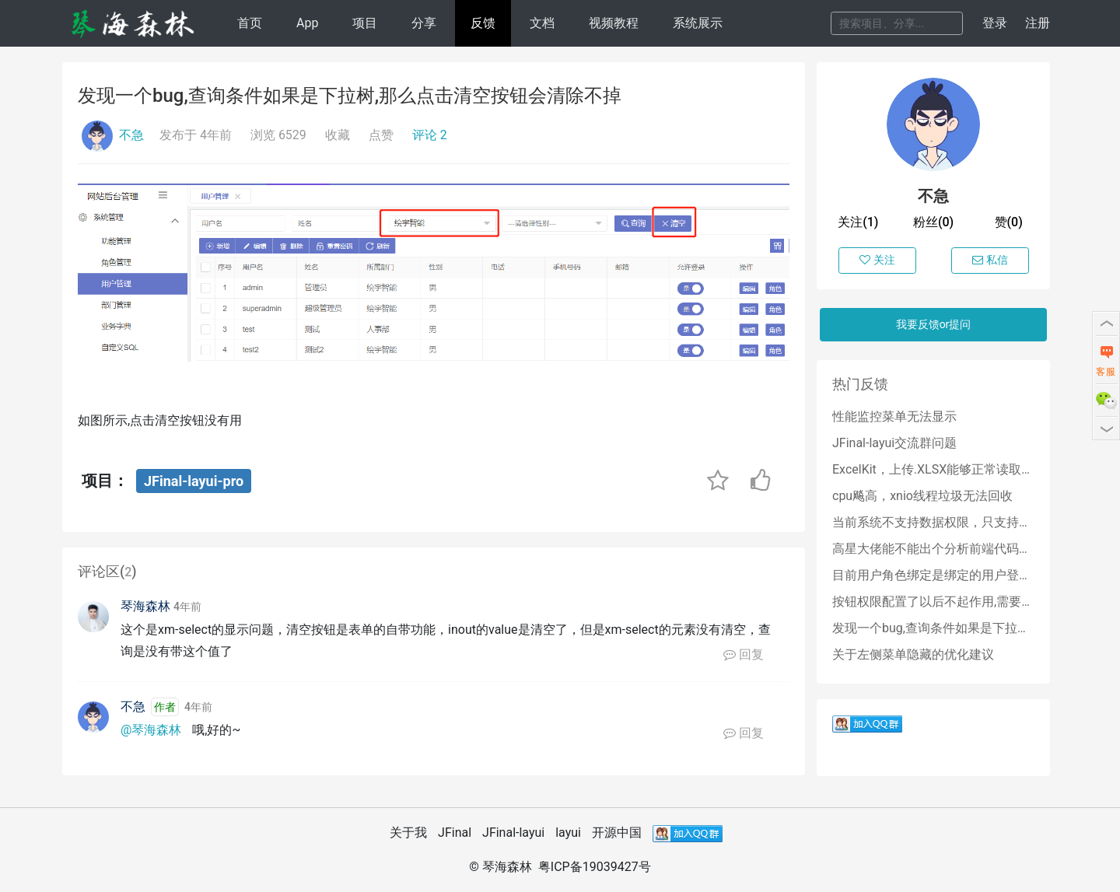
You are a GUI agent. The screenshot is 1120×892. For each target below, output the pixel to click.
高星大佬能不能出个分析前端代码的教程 (933, 548)
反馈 (483, 23)
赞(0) (1009, 222)
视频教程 (614, 23)
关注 (877, 260)
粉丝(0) (933, 222)
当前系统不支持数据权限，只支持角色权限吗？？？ (933, 522)
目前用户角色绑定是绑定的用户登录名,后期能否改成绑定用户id (933, 575)
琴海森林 (145, 606)
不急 (131, 135)
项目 (364, 23)
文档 (542, 23)
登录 (994, 23)
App (307, 23)
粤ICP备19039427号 (594, 866)
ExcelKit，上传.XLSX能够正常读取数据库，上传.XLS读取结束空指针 (933, 469)
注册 (1037, 23)
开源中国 (617, 832)
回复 (743, 654)
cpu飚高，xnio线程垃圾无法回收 (922, 495)
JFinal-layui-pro (193, 481)
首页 (249, 23)
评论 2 (429, 135)
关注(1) (858, 222)
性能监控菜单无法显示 (894, 416)
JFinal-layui (513, 832)
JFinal (454, 832)
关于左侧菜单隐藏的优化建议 (913, 654)
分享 (423, 23)
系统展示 (698, 23)
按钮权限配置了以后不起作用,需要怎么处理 (933, 601)
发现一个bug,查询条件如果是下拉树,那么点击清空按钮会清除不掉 (933, 628)
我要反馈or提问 (933, 324)
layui (568, 832)
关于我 (408, 832)
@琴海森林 (151, 729)
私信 (990, 260)
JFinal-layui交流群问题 (894, 443)
